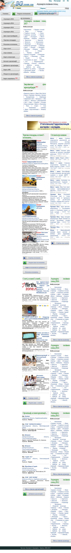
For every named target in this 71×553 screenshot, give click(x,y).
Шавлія (26, 72)
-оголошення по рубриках (35, 267)
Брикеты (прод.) (29, 93)
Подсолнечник (28, 104)
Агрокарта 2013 (9, 27)
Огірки (40, 51)
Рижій (28, 58)
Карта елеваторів (9, 57)
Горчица (31, 95)
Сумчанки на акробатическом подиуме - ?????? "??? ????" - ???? (60, 181)
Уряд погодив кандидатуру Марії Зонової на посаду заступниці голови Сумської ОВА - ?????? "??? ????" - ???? (60, 220)
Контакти (28, 548)
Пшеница (43, 104)
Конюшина (39, 42)
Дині (25, 36)
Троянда (26, 63)
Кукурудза (40, 44)
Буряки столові (39, 29)
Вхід (50, 1)
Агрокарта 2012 (9, 31)
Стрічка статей (33, 398)
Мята (42, 49)
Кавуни (34, 38)
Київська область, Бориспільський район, (42, 145)
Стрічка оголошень (34, 258)
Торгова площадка (10, 40)
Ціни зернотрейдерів (10, 36)
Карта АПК (7, 70)
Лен (44, 99)
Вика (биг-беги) (41, 93)
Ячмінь (33, 72)
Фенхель (42, 63)
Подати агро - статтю (35, 403)
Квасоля (40, 40)
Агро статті (7, 48)
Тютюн (34, 63)
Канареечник (30, 97)
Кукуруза (38, 99)
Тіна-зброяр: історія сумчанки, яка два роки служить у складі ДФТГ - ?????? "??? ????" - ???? (60, 174)
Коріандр (28, 44)
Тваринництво (38, 61)
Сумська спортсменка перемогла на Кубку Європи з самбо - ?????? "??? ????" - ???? (60, 165)
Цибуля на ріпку (33, 67)
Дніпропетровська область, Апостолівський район (35, 436)
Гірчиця (39, 31)
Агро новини (8, 53)
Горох (42, 33)
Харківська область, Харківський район (34, 417)
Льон (26, 47)
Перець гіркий (33, 52)
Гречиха (37, 95)
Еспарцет (34, 36)
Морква (35, 49)
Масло (27, 100)
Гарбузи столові (30, 33)
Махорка (27, 49)
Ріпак (42, 56)
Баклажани (27, 29)
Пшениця (35, 56)
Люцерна (41, 47)
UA (64, 1)
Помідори (41, 54)
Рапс (27, 106)
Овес (27, 51)
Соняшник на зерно (30, 60)
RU (68, 1)
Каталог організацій (10, 61)
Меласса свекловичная (38, 100)
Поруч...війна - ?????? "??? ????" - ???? (60, 158)
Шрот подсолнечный (32, 109)
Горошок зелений (30, 35)
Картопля (28, 40)
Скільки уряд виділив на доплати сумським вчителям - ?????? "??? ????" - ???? (60, 153)
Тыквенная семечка (37, 107)
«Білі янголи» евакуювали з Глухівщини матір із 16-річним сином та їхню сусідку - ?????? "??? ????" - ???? (60, 210)
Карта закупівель (10, 78)
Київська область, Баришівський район (34, 478)
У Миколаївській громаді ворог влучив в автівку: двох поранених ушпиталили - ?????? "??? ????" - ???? (60, 233)
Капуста (42, 38)
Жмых (26, 111)
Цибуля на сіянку (30, 69)
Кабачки (26, 38)
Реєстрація (57, 1)
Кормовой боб (29, 99)
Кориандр (43, 97)
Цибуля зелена (33, 65)
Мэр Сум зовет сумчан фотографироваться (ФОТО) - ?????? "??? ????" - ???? (60, 189)
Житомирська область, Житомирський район (35, 425)
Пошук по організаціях (11, 74)
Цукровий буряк (30, 70)
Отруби (36, 102)
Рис (40, 58)
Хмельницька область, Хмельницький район (35, 458)
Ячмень (43, 109)
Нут (26, 102)
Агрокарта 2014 (9, 23)
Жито (42, 36)
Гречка (42, 35)
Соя (26, 61)
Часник (41, 70)
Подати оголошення (24, 13)
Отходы (43, 102)
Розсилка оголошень (10, 44)
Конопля (27, 42)
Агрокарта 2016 (9, 19)
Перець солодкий (29, 54)
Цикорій (41, 69)
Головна (5, 13)
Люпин (33, 47)
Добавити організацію (11, 65)
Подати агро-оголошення (36, 262)
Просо (26, 56)
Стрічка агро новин (62, 243)
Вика (27, 31)
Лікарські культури (30, 45)
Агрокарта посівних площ (47, 4)
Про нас (23, 548)
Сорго (42, 60)
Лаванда (41, 45)
